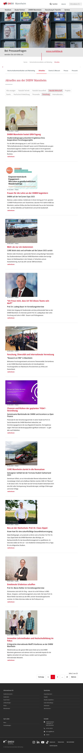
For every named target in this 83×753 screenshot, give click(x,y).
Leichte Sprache (53, 745)
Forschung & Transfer (53, 10)
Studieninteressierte (8, 694)
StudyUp (46, 697)
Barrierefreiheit (70, 742)
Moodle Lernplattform (49, 699)
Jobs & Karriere (47, 708)
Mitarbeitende (6, 708)
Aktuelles (34, 71)
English (63, 4)
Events (8, 94)
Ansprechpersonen (48, 694)
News (4, 722)
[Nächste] (74, 677)
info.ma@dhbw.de (50, 731)
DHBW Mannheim (34, 10)
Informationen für (75, 4)
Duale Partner (20, 10)
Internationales (57, 94)
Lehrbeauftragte (7, 702)
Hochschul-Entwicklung (22, 94)
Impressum (52, 742)
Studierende (6, 697)
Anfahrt (47, 734)
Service (67, 10)
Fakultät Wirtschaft (55, 91)
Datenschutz (61, 742)
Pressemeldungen (70, 71)
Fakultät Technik (23, 91)
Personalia (36, 94)
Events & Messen (46, 71)
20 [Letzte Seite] (67, 677)
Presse (58, 71)
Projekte (67, 91)
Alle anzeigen (10, 91)
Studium (8, 10)
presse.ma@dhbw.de (54, 51)
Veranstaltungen (7, 725)
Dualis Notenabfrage (48, 702)
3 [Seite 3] (57, 677)
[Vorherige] (41, 677)
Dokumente (46, 705)
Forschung (46, 94)
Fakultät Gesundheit (39, 91)
